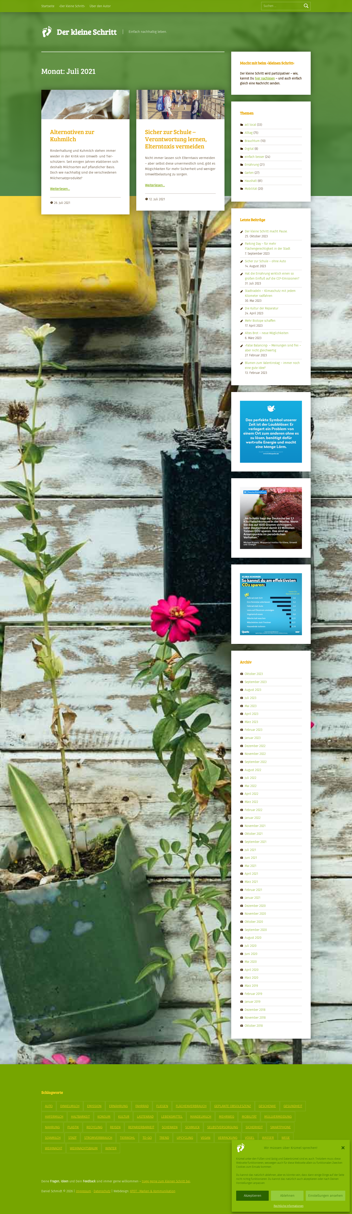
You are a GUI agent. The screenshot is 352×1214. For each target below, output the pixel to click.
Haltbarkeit (80, 1117)
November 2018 (255, 1018)
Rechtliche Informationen (289, 1205)
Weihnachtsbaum (84, 1148)
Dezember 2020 (255, 906)
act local (250, 125)
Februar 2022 (253, 810)
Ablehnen (287, 1196)
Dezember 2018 (255, 1009)
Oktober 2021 (254, 834)
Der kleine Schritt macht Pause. (266, 231)
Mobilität (251, 189)
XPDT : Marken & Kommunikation (152, 1191)
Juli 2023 (250, 698)
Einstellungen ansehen (325, 1196)
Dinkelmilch (69, 1106)
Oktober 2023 (254, 674)
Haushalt (251, 181)
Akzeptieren (252, 1196)
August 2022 (253, 770)
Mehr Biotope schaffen (260, 321)
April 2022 (251, 794)
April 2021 (251, 874)
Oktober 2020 (254, 922)
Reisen (115, 1127)
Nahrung (52, 1127)
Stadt (72, 1138)
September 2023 (256, 682)
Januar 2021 (252, 898)
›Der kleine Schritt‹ (72, 6)
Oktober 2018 (254, 1026)
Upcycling (185, 1138)
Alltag (249, 133)
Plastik (73, 1127)
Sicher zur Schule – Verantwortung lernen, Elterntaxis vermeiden (176, 139)
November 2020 (255, 914)
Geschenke (267, 1106)
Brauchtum (252, 141)
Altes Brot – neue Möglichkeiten (266, 333)
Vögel (249, 1138)
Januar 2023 (253, 738)
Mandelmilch (200, 1117)
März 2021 (251, 882)
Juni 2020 (251, 954)
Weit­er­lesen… (60, 189)
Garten (249, 173)
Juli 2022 (250, 778)
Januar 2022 (253, 818)
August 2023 (253, 690)
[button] (343, 1148)
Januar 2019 (252, 1002)
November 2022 (255, 754)
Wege (286, 1138)
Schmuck (192, 1127)
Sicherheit (254, 1127)
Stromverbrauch (98, 1138)
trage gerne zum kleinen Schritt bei (166, 1181)
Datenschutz (102, 1191)
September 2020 (256, 930)
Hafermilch (54, 1117)
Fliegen (162, 1106)
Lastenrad (145, 1117)
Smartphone (280, 1127)
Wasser (268, 1138)
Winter (111, 1148)
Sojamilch (53, 1138)
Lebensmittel (172, 1117)
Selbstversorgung (222, 1127)
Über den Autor (100, 6)
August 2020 (253, 938)
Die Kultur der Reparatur (261, 308)
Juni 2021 (251, 858)
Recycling (94, 1127)
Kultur (123, 1117)
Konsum (103, 1117)
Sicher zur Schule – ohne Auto (265, 261)
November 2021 (255, 826)
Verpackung (227, 1138)
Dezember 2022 (255, 746)
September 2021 (255, 842)
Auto (49, 1106)
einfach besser (254, 157)
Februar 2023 (253, 730)
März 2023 (251, 722)
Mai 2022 (251, 786)
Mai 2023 (251, 706)
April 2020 (251, 970)
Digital (249, 149)
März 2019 (251, 986)
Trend (164, 1138)
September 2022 (256, 762)
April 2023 (251, 714)
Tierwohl (127, 1138)
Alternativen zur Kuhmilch (72, 135)
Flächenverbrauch (191, 1106)
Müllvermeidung (278, 1117)
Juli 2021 (250, 850)
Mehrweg (226, 1117)
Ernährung (252, 165)
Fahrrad (142, 1106)
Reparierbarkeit (141, 1127)
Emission (94, 1106)
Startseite (47, 6)
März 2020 (251, 978)
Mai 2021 (250, 866)
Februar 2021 (253, 890)
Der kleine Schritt (87, 31)
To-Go (147, 1138)
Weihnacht (53, 1148)
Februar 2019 (253, 994)
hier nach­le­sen (265, 78)
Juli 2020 (250, 946)
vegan (205, 1138)
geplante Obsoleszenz (232, 1106)
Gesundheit (293, 1106)
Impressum (83, 1191)
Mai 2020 (251, 962)
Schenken (170, 1127)
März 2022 (251, 802)
